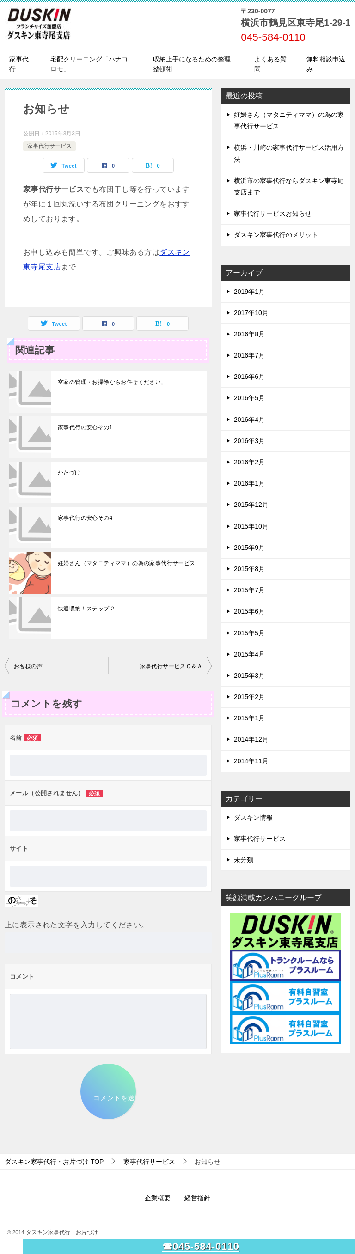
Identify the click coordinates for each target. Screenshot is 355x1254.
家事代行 (19, 64)
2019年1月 (249, 291)
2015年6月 (249, 611)
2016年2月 (249, 462)
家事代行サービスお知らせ (273, 213)
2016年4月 (249, 419)
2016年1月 (249, 483)
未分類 (243, 860)
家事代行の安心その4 (85, 518)
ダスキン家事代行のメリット (276, 234)
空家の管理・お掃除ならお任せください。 (112, 382)
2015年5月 (249, 633)
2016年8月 (249, 334)
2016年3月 (249, 440)
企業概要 (158, 1198)
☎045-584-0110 (200, 1246)
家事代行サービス (49, 146)
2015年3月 (249, 675)
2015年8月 (249, 568)
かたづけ (69, 472)
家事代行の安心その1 (85, 427)
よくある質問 (270, 64)
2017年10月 (251, 313)
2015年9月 (249, 547)
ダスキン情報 (253, 817)
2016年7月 (249, 355)
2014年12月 (251, 739)
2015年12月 (251, 504)
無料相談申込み (325, 64)
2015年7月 (249, 590)
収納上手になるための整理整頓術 (192, 64)
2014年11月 (251, 761)
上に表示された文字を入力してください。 (77, 925)
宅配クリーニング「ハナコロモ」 (89, 64)
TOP (54, 1161)
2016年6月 (249, 376)
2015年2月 (249, 696)
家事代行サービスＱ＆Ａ (171, 666)
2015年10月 (251, 526)
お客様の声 (28, 666)
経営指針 (197, 1198)
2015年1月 (249, 718)
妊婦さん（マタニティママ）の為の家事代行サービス (127, 563)
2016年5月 (249, 398)
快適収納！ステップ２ (86, 608)
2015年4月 (249, 654)
